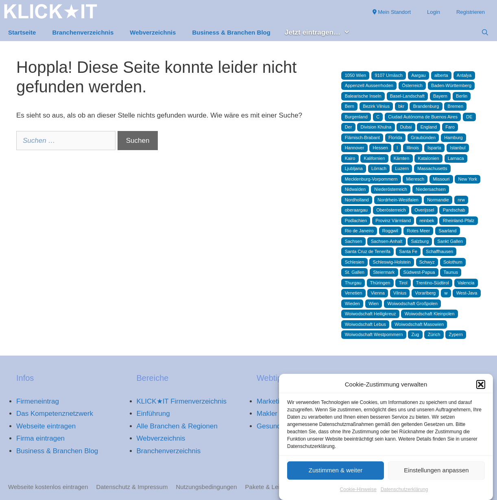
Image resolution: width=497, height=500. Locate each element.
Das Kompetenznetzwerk (54, 413)
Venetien (353, 292)
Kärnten (402, 158)
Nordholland (357, 199)
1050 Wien (355, 75)
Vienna (378, 292)
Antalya (464, 75)
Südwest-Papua (419, 272)
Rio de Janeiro (359, 230)
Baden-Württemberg (451, 85)
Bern (349, 106)
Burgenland (356, 116)
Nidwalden (355, 189)
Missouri (441, 179)
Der (348, 126)
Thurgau (353, 282)
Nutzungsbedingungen (206, 486)
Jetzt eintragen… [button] (321, 32)
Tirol (403, 282)
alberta (441, 75)
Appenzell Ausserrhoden (369, 85)
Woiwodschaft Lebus (365, 324)
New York (467, 179)
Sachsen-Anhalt (387, 241)
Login (433, 12)
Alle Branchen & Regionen (177, 426)
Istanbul (458, 147)
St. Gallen (354, 272)
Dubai (406, 126)
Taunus (451, 272)
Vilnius (399, 292)
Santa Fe (408, 251)
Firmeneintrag (37, 401)
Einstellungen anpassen (436, 473)
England (429, 126)
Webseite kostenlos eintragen (48, 486)
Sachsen (353, 241)
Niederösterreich (390, 189)
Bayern (440, 96)
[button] (481, 388)
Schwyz (427, 262)
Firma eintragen (40, 438)
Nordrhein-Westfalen (398, 199)
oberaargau (356, 209)
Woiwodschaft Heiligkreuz (370, 313)
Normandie (438, 199)
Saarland (447, 230)
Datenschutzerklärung (404, 493)
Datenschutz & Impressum (132, 486)
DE (469, 116)
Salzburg (420, 241)
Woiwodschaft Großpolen (412, 303)
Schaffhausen (439, 251)
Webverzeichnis (153, 32)
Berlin (461, 96)
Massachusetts (432, 168)
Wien (373, 303)
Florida (395, 137)
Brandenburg (426, 106)
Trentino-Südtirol (432, 282)
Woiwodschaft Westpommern (374, 334)
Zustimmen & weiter (336, 473)
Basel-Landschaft (407, 96)
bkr (401, 106)
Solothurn (452, 262)
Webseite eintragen (46, 426)
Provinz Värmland (393, 220)
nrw (461, 199)
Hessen (380, 147)
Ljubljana (354, 168)
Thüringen (380, 282)
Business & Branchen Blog (231, 32)
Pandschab (454, 209)
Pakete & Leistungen (273, 486)
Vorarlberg (425, 292)
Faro (450, 126)
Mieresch (415, 179)
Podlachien (356, 220)
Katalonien (428, 158)
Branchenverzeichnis (82, 32)
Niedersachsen (430, 189)
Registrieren (470, 12)
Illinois (412, 147)
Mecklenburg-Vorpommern (371, 179)
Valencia (466, 282)
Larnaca (456, 158)
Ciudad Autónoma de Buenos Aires (423, 116)
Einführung (153, 413)
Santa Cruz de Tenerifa (367, 251)
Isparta (434, 147)
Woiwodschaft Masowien (419, 324)
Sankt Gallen (450, 241)
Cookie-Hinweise (358, 493)
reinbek (426, 220)
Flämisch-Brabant (362, 137)
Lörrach (378, 168)
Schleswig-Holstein (392, 262)
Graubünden (423, 137)
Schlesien (354, 262)
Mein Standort (392, 12)
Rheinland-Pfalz (459, 220)
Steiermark (384, 272)
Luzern (402, 168)
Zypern (456, 334)
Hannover (354, 147)
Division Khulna (376, 126)
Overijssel (424, 209)
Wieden (352, 303)
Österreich (412, 85)
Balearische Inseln (363, 96)
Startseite (22, 32)
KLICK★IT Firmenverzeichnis (182, 401)
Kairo (350, 158)
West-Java (466, 292)
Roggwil (390, 230)
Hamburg (453, 137)
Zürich (434, 334)
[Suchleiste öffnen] (485, 32)
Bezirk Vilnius (376, 106)
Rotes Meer (418, 230)
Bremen (456, 106)
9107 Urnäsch (389, 75)
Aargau (418, 75)
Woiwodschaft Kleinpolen (430, 313)
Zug (415, 334)
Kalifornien (374, 158)
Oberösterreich (391, 209)
